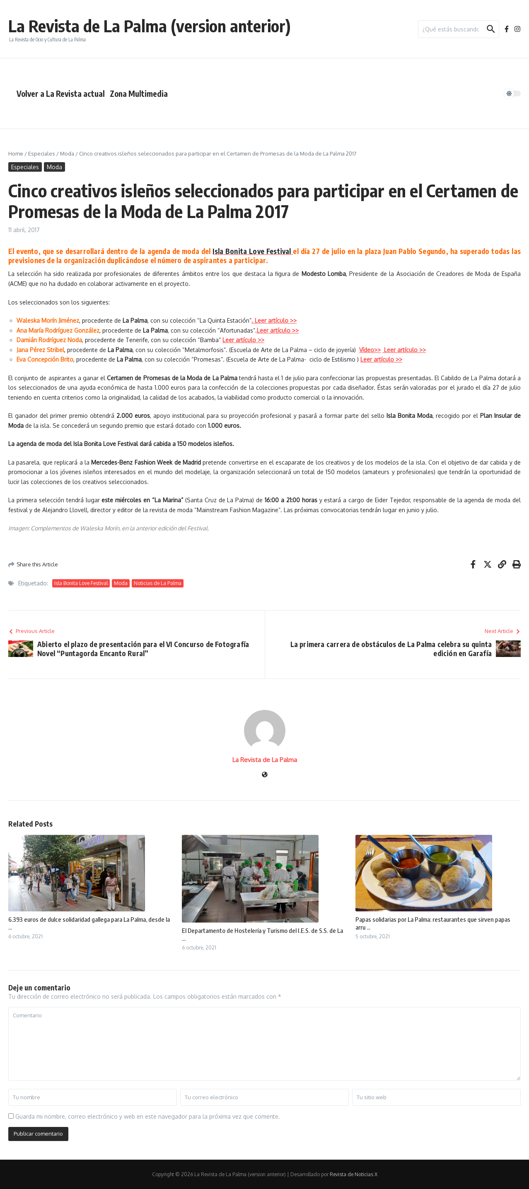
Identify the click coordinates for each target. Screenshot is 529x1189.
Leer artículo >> (243, 339)
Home (15, 153)
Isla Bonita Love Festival (252, 251)
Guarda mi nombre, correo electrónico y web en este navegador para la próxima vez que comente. (147, 1116)
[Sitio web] (265, 775)
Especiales (41, 153)
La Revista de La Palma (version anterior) (149, 25)
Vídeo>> (370, 349)
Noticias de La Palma (157, 583)
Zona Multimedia (139, 93)
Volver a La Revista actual (61, 93)
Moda (67, 153)
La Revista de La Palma (264, 760)
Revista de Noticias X (353, 1174)
